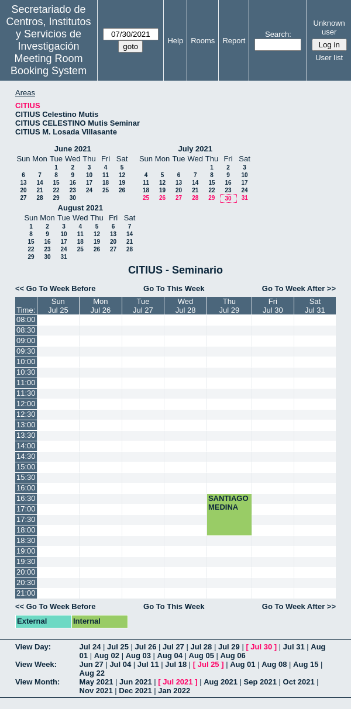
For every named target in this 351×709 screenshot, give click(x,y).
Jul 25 (118, 646)
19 (122, 182)
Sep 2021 (260, 681)
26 (122, 190)
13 (23, 182)
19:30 (26, 561)
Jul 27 (173, 646)
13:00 (26, 424)
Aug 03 (138, 655)
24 (89, 190)
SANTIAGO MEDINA (228, 502)
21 (39, 190)
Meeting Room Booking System (49, 65)
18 (105, 182)
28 (39, 198)
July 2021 (195, 148)
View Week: (36, 664)
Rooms (203, 40)
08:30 (26, 330)
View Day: (33, 646)
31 (245, 198)
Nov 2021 (96, 690)
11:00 (26, 382)
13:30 (26, 435)
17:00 (26, 508)
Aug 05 (201, 655)
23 (73, 190)
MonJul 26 (101, 305)
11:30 (26, 393)
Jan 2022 (174, 690)
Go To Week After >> (299, 288)
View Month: (37, 681)
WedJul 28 (186, 305)
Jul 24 (90, 646)
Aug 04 (170, 655)
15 (56, 182)
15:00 (26, 466)
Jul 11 (148, 664)
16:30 (26, 498)
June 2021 (72, 148)
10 (89, 175)
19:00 (26, 551)
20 (23, 190)
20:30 (26, 582)
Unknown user (329, 27)
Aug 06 (232, 655)
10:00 (26, 361)
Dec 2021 (135, 690)
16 (73, 182)
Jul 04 (120, 664)
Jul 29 (229, 646)
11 (105, 175)
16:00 (26, 487)
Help (175, 40)
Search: (278, 34)
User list (329, 57)
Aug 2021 (221, 681)
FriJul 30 (273, 305)
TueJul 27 (143, 305)
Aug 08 (274, 664)
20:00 (26, 572)
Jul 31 (294, 646)
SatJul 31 (315, 305)
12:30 (26, 414)
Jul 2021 (177, 681)
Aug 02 (106, 655)
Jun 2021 (135, 681)
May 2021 (96, 681)
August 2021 (80, 207)
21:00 (26, 593)
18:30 (26, 540)
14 (39, 182)
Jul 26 (146, 646)
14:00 (26, 445)
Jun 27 (92, 664)
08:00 (26, 319)
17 (89, 182)
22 (56, 190)
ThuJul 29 (229, 305)
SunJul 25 (58, 305)
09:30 (26, 351)
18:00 (26, 529)
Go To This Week (173, 288)
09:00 (26, 340)
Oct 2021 (299, 681)
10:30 (26, 372)
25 (105, 190)
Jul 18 (176, 664)
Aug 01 (242, 664)
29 (56, 198)
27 (23, 198)
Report (233, 40)
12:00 (26, 403)
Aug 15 (305, 664)
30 (73, 198)
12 (122, 175)
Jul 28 (201, 646)
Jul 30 (261, 646)
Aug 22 (92, 673)
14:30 (26, 456)
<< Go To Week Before (55, 288)
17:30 (26, 519)
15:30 (26, 477)
